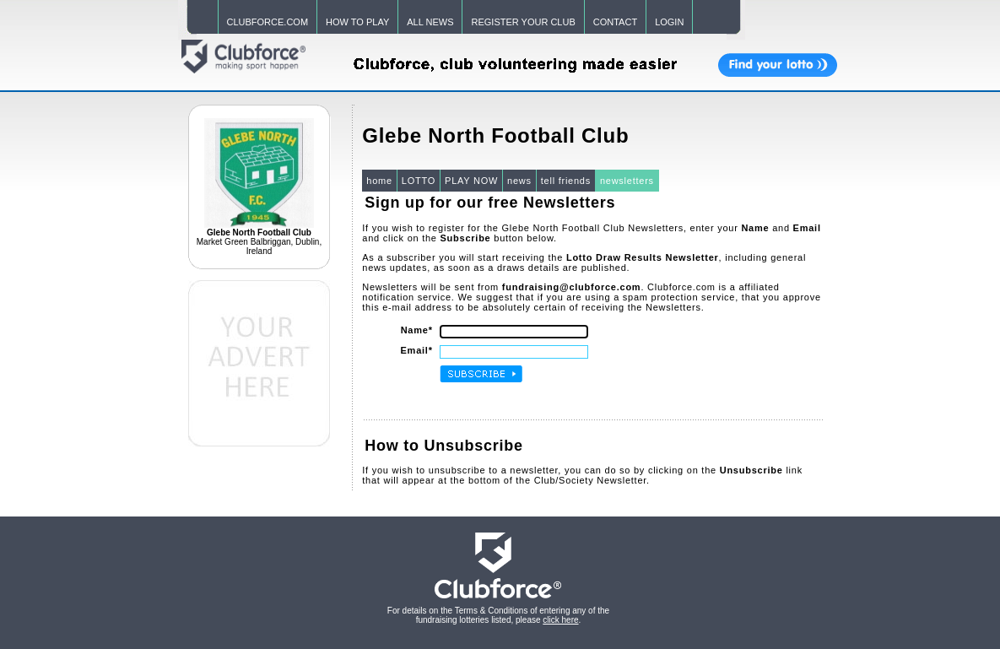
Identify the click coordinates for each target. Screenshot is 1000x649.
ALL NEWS (430, 22)
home (379, 181)
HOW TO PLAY (357, 22)
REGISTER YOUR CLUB (523, 22)
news (519, 181)
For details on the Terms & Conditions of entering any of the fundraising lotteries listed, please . (498, 615)
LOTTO (418, 181)
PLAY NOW (471, 181)
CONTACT (615, 22)
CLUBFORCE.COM (268, 22)
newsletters (627, 181)
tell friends (566, 181)
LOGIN (669, 22)
